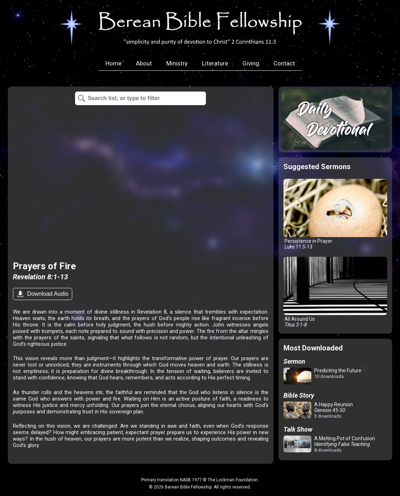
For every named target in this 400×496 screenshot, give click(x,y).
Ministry (177, 63)
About (144, 63)
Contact (284, 63)
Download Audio (46, 294)
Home (113, 63)
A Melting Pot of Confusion (329, 444)
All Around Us (335, 292)
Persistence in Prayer (335, 214)
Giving (250, 63)
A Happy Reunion (318, 410)
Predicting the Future (322, 376)
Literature (215, 63)
